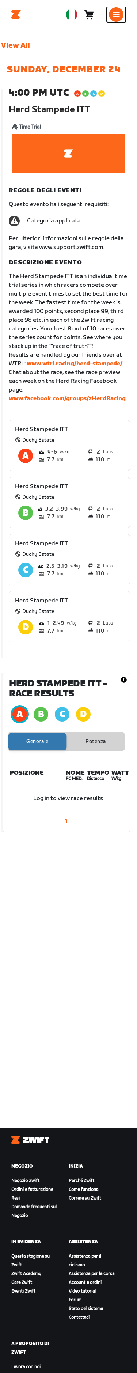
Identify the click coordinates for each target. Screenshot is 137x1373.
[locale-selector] (71, 14)
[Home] (16, 14)
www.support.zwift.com (71, 247)
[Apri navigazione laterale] (116, 14)
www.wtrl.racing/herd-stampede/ (74, 363)
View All (15, 45)
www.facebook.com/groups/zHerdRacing (67, 398)
